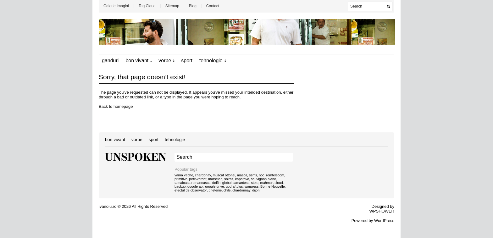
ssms (253, 175)
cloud (278, 183)
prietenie (215, 190)
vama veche (183, 175)
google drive (214, 186)
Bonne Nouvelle (272, 186)
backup (180, 186)
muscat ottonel (224, 175)
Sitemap (172, 6)
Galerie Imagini (116, 6)
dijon (255, 190)
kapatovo (242, 179)
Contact (212, 6)
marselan (215, 179)
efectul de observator (190, 190)
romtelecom (275, 175)
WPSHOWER (381, 211)
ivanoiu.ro (107, 206)
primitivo (180, 179)
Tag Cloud (147, 6)
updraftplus (234, 186)
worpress (252, 186)
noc (261, 175)
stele (254, 183)
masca (242, 175)
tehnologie (211, 60)
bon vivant (136, 60)
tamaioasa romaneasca (192, 183)
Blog (193, 6)
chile (227, 190)
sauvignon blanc (263, 179)
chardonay (203, 175)
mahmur (266, 183)
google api (195, 186)
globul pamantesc (235, 183)
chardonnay (241, 190)
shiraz (228, 179)
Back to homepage (116, 106)
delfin (216, 183)
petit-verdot (198, 179)
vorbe (164, 60)
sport (186, 60)
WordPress (384, 220)
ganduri (110, 60)
